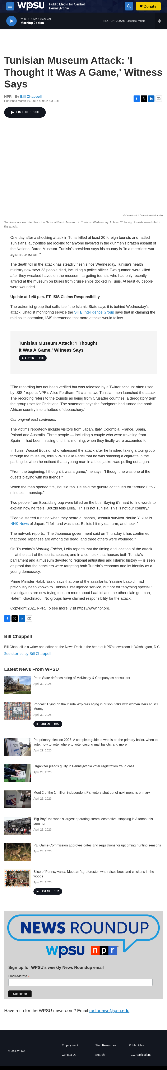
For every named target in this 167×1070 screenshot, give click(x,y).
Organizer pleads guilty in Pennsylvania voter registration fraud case (83, 766)
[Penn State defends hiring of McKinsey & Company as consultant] (17, 685)
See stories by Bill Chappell (27, 653)
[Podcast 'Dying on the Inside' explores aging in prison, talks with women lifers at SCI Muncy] (17, 711)
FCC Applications (140, 1054)
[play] (11, 21)
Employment (70, 1045)
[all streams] (161, 21)
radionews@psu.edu (109, 1010)
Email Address (19, 976)
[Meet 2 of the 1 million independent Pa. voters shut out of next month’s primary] (17, 799)
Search (100, 1054)
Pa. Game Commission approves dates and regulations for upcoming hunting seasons (97, 845)
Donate (150, 6)
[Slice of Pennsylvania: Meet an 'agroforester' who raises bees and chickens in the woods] (17, 878)
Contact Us (69, 1054)
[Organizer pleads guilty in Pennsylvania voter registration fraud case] (17, 773)
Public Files (136, 1045)
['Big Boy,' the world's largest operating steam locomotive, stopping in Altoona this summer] (17, 826)
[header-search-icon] (129, 6)
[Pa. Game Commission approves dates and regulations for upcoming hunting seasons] (17, 852)
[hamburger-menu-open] (10, 6)
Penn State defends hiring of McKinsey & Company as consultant (81, 678)
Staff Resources (105, 1045)
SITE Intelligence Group (94, 312)
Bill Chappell (31, 97)
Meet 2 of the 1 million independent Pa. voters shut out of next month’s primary (91, 792)
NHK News (19, 524)
